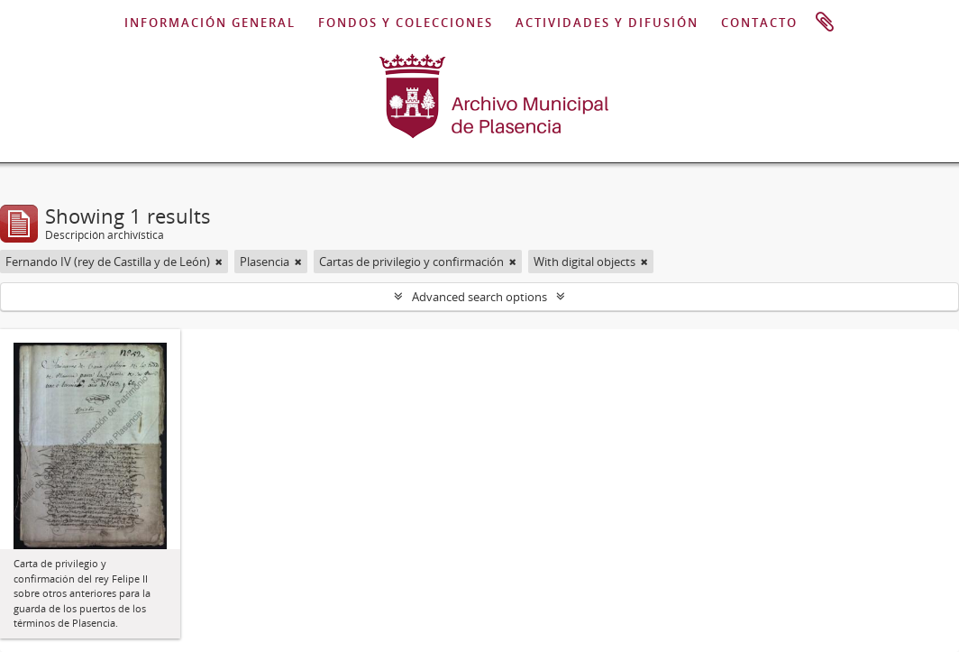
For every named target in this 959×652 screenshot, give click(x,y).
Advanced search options (479, 297)
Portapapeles (824, 22)
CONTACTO (759, 22)
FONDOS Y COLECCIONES (405, 22)
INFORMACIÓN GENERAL (210, 22)
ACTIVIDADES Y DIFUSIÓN (607, 22)
